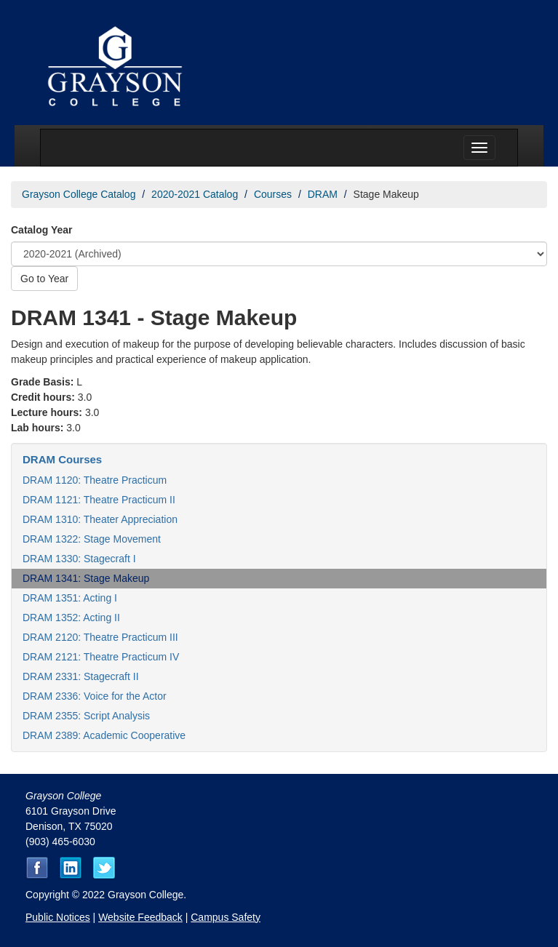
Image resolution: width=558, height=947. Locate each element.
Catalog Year (42, 230)
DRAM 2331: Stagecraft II (81, 676)
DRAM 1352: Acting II (71, 617)
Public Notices (57, 917)
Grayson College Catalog (78, 194)
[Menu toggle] (479, 147)
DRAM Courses (62, 459)
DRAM (323, 194)
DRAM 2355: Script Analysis (86, 716)
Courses (273, 194)
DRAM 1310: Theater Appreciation (100, 519)
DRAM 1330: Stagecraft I (79, 558)
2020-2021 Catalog (194, 194)
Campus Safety (225, 917)
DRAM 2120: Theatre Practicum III (100, 637)
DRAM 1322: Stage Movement (92, 539)
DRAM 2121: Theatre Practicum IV (101, 657)
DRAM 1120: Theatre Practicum (95, 480)
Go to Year (44, 278)
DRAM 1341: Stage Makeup (86, 578)
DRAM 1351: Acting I (70, 598)
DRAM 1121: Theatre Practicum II (99, 500)
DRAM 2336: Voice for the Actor (95, 696)
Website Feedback (140, 917)
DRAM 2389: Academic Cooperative (104, 735)
